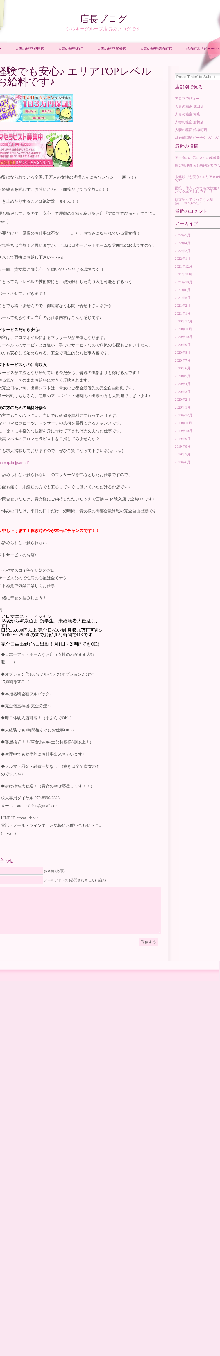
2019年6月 (183, 462)
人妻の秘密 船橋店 (111, 49)
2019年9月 (183, 439)
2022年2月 (183, 251)
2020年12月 (183, 321)
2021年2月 (183, 306)
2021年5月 (183, 298)
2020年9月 (183, 345)
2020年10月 (183, 337)
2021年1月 (183, 313)
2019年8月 (183, 446)
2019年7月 (183, 454)
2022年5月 (183, 235)
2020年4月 (183, 384)
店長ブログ (103, 19)
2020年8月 (183, 353)
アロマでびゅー (187, 99)
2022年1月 (183, 259)
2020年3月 (183, 392)
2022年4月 (183, 243)
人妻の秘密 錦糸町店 (156, 49)
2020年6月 (183, 368)
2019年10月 (183, 431)
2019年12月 (183, 415)
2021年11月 (183, 274)
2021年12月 (183, 266)
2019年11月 (183, 423)
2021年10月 (183, 282)
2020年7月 (183, 360)
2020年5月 (183, 376)
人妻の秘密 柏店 (70, 49)
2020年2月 (183, 399)
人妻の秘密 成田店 (29, 49)
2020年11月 (183, 329)
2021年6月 (183, 290)
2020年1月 (183, 407)
